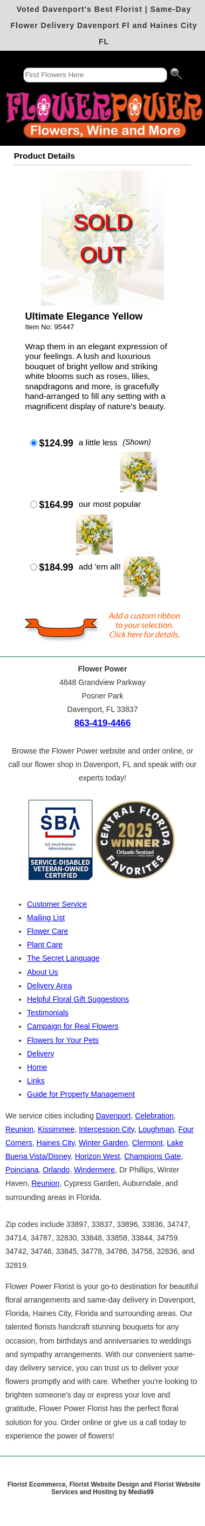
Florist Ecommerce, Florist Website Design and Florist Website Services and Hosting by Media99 (104, 1488)
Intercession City (106, 1129)
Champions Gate (152, 1156)
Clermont (147, 1142)
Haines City (56, 1142)
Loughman (156, 1129)
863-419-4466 (102, 723)
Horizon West (97, 1156)
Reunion (19, 1129)
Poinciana (22, 1169)
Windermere (94, 1169)
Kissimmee (56, 1129)
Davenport (113, 1115)
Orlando (56, 1169)
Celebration (154, 1115)
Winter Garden (103, 1142)
